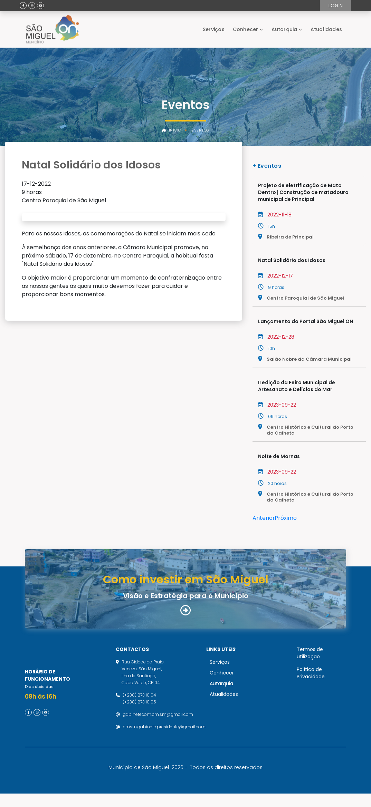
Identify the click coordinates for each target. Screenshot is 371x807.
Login (336, 5)
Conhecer (245, 29)
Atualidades (326, 29)
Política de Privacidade (311, 679)
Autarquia (284, 29)
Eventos (200, 130)
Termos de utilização (310, 659)
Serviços (214, 29)
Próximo (286, 518)
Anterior (264, 518)
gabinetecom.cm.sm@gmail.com (158, 721)
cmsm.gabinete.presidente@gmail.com (164, 733)
